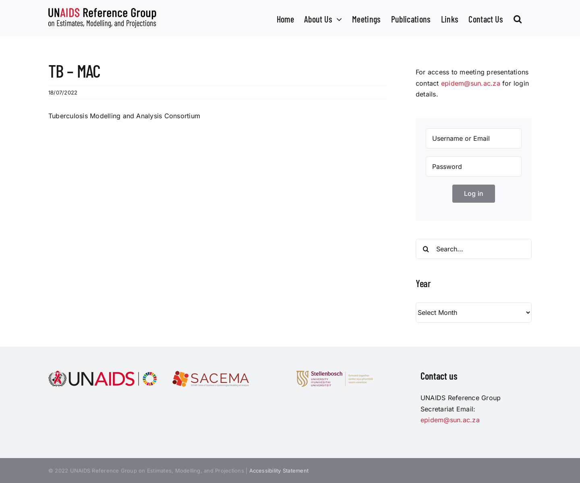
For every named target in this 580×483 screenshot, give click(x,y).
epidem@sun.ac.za (470, 83)
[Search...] (474, 249)
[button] (518, 18)
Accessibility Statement (279, 470)
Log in (473, 193)
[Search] (426, 249)
